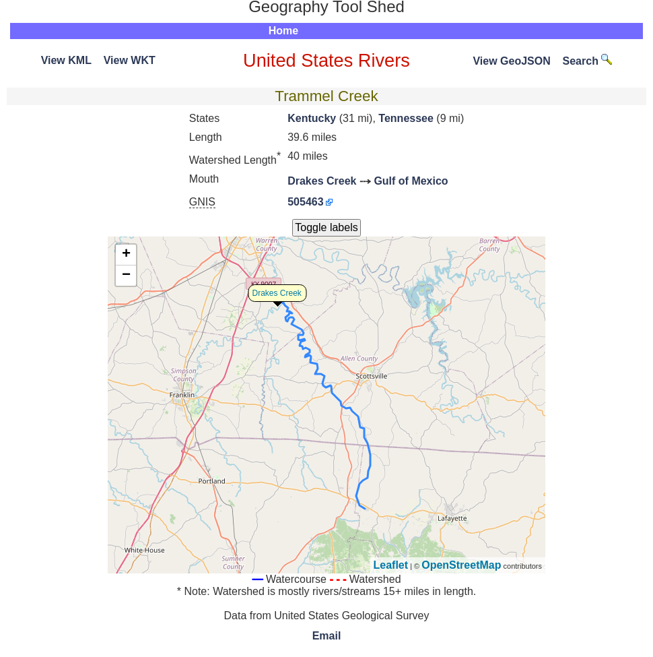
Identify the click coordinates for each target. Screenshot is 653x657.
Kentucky (311, 118)
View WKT (130, 60)
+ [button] (126, 255)
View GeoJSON (511, 61)
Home (283, 30)
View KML (66, 60)
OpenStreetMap (461, 565)
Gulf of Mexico (411, 181)
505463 (305, 202)
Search (588, 61)
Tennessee (406, 118)
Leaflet (391, 565)
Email (326, 636)
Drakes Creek (321, 181)
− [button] (126, 275)
